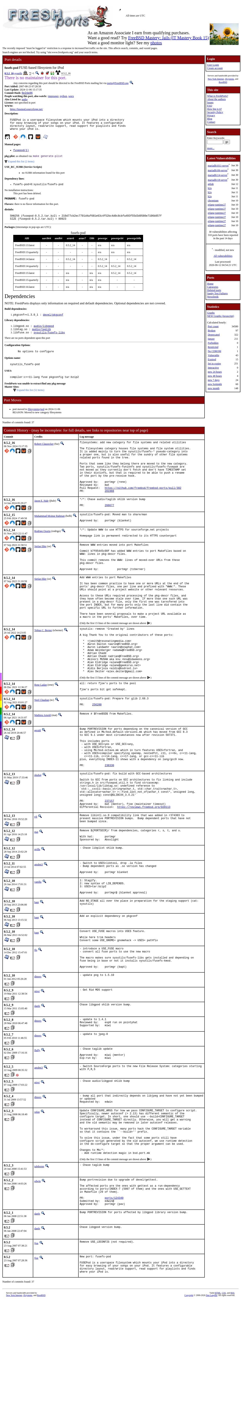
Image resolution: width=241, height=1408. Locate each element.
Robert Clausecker (44, 454)
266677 (109, 528)
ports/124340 (114, 1302)
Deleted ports (214, 290)
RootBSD (223, 82)
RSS (232, 1402)
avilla (37, 920)
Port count (213, 326)
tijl (35, 884)
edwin (37, 1281)
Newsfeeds (213, 296)
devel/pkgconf (53, 321)
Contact (211, 122)
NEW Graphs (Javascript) (220, 316)
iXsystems (229, 79)
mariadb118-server (217, 179)
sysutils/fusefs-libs (49, 341)
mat (36, 900)
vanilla (37, 955)
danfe (37, 1090)
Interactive (213, 367)
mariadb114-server (217, 175)
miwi (37, 1075)
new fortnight (215, 384)
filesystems (34, 419)
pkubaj (37, 835)
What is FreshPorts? (217, 95)
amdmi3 (38, 935)
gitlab (211, 184)
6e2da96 (27, 93)
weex (71, 96)
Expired (212, 359)
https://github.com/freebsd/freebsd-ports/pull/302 (143, 508)
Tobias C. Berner (43, 669)
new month (214, 388)
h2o (210, 188)
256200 (97, 757)
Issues (210, 102)
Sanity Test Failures (217, 293)
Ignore (211, 338)
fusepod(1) (21, 153)
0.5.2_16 (9, 73)
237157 (109, 867)
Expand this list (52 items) (30, 400)
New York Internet (216, 79)
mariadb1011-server (218, 165)
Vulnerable (213, 355)
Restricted (213, 347)
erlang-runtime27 (217, 204)
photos (156, 42)
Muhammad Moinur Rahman (49, 538)
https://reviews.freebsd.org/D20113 (143, 874)
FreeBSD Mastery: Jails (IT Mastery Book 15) (168, 37)
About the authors (216, 99)
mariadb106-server (218, 170)
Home (210, 283)
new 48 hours (215, 375)
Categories (212, 286)
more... (211, 148)
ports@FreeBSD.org (118, 83)
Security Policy (215, 112)
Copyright (188, 1405)
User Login (213, 64)
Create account (215, 68)
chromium (213, 200)
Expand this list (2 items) (21, 165)
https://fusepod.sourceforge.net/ (26, 109)
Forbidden (213, 342)
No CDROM (214, 351)
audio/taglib (41, 337)
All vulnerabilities (222, 255)
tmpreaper (53, 96)
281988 (109, 512)
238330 (109, 825)
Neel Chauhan (41, 750)
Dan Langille (211, 1405)
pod (42, 419)
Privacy (211, 115)
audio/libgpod (44, 333)
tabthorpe (39, 1266)
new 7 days (214, 380)
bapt (36, 979)
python (63, 96)
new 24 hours (215, 371)
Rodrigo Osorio (42, 554)
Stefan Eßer (40, 570)
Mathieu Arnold (42, 766)
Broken (211, 330)
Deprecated (214, 334)
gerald (37, 781)
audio (25, 99)
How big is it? (214, 108)
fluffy (37, 1136)
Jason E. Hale (41, 522)
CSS (224, 1402)
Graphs (211, 312)
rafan (37, 1202)
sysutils (18, 73)
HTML (218, 1402)
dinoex (37, 1060)
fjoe (36, 1348)
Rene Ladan (40, 734)
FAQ (209, 105)
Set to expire (214, 363)
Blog (209, 118)
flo (35, 1029)
